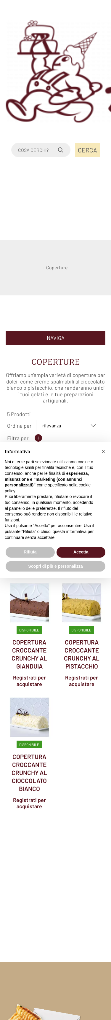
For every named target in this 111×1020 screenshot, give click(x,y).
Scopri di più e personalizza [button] (55, 566)
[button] (103, 451)
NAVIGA (56, 338)
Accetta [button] (81, 552)
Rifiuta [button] (30, 552)
